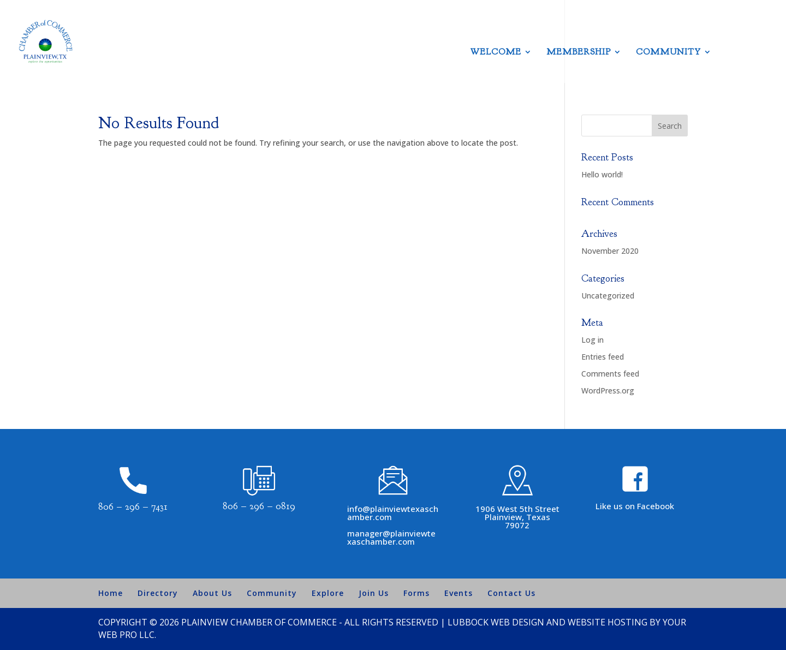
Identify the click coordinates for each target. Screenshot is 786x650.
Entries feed (602, 356)
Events (458, 593)
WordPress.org (607, 390)
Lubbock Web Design (496, 622)
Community (668, 52)
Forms (416, 593)
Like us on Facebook (635, 505)
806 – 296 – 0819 (259, 506)
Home (110, 593)
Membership (578, 52)
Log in (592, 340)
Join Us (374, 593)
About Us (212, 593)
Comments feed (610, 373)
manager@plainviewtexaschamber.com (391, 537)
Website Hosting (607, 622)
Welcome (496, 52)
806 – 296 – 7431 (133, 506)
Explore (328, 593)
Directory (158, 593)
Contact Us (511, 593)
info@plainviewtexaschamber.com (392, 512)
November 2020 (610, 251)
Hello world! (602, 174)
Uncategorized (607, 295)
